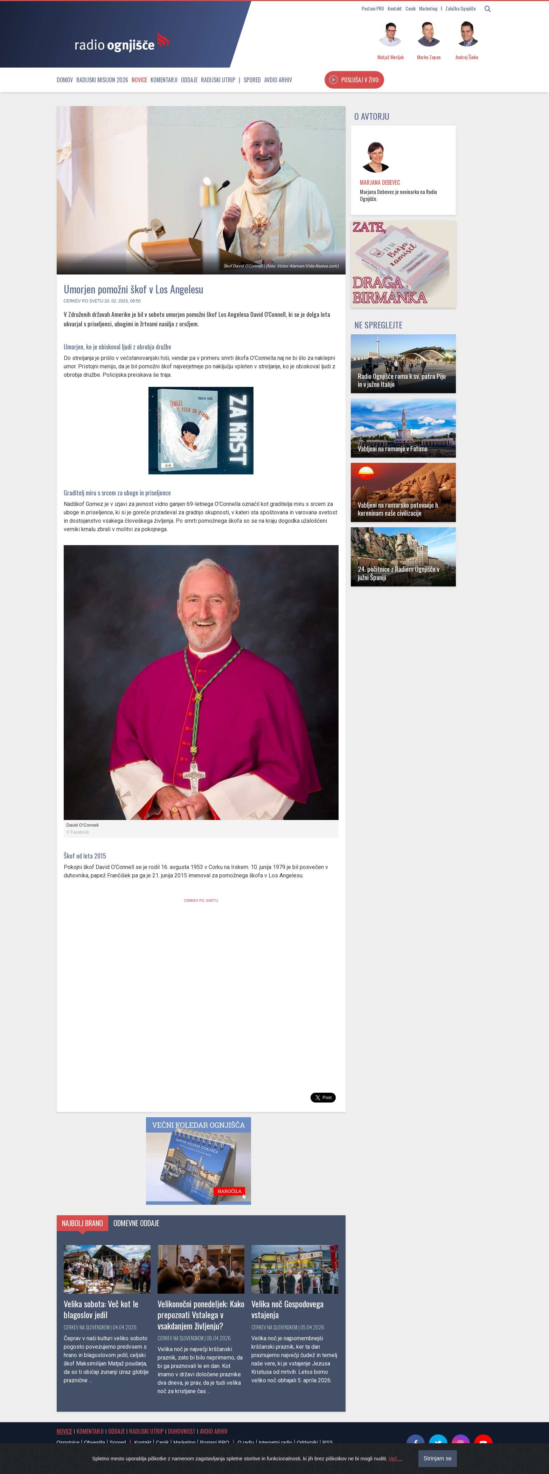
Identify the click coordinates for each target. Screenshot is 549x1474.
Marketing (428, 8)
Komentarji (164, 80)
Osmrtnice (68, 1442)
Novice (139, 80)
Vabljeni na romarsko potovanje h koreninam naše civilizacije (398, 509)
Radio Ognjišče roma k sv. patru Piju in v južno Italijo (402, 380)
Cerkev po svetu (83, 301)
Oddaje (189, 80)
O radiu (245, 1442)
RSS (327, 1442)
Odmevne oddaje (136, 1223)
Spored (252, 80)
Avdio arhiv (278, 80)
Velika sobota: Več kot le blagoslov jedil (101, 1309)
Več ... (396, 1458)
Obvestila (94, 1442)
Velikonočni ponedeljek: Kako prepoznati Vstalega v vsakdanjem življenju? (201, 1314)
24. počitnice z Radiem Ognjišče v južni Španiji (398, 573)
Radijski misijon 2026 (102, 80)
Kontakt (395, 8)
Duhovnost (181, 1431)
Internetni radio (275, 1442)
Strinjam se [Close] (438, 1458)
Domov (65, 80)
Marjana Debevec (380, 182)
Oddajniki (307, 1442)
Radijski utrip (218, 80)
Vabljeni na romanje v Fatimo (393, 448)
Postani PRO (373, 8)
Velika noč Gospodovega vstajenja (287, 1309)
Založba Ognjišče (460, 8)
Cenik (410, 8)
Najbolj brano (82, 1223)
